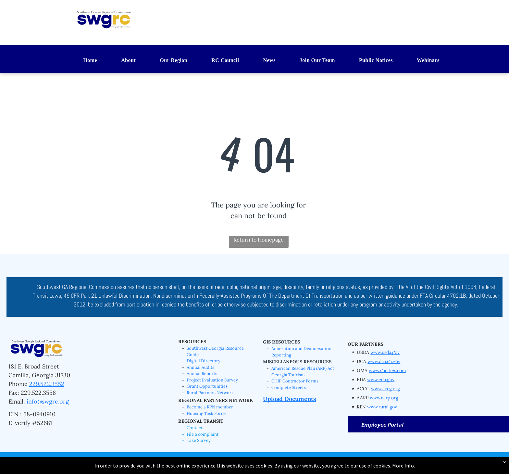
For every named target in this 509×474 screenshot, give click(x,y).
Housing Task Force (206, 413)
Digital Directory (203, 361)
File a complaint (202, 434)
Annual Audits (200, 367)
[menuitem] (83, 61)
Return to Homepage (258, 239)
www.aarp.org (384, 398)
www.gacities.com (387, 370)
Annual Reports (202, 373)
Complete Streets (288, 387)
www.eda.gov (380, 379)
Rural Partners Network (210, 392)
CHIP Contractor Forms (294, 381)
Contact (195, 427)
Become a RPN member (210, 407)
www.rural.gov (382, 407)
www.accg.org (385, 389)
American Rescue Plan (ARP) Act (302, 368)
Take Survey (199, 440)
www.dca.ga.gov (383, 361)
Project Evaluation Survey (212, 380)
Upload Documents (289, 399)
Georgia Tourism (288, 375)
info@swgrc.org (48, 401)
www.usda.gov (385, 352)
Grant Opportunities (207, 386)
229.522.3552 (46, 384)
